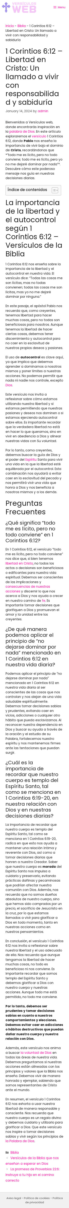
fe (43, 600)
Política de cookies (37, 1198)
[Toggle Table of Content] (53, 190)
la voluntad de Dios (36, 1053)
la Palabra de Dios (20, 1141)
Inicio (10, 26)
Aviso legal (13, 1198)
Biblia (21, 26)
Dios (9, 385)
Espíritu (31, 459)
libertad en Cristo (19, 563)
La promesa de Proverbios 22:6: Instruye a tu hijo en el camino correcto (32, 1174)
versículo (39, 136)
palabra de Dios (22, 131)
